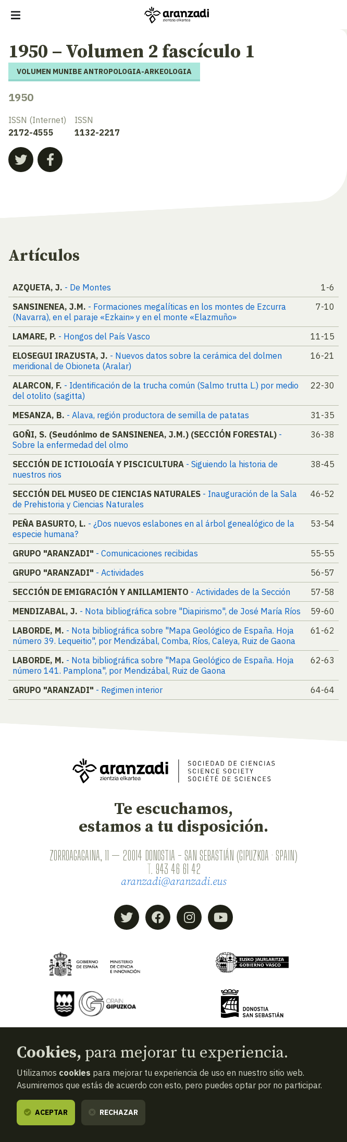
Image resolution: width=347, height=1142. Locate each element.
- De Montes (88, 287)
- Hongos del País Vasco (104, 336)
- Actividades (120, 572)
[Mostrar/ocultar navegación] (15, 15)
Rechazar (113, 1112)
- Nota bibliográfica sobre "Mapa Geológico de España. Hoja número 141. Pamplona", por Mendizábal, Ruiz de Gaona (153, 665)
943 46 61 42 (178, 869)
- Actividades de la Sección (240, 592)
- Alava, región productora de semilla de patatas (158, 415)
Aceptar (46, 1112)
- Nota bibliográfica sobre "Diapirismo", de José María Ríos (190, 611)
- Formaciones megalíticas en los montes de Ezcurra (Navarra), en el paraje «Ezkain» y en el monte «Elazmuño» (149, 311)
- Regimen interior (129, 690)
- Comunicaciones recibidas (147, 553)
